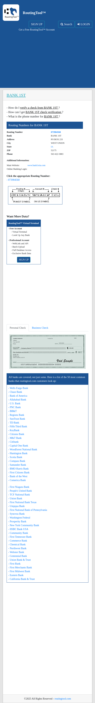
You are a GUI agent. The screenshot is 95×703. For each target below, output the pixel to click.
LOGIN (83, 24)
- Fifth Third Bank (17, 426)
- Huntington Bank (17, 453)
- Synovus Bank (16, 513)
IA (52, 146)
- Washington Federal (19, 517)
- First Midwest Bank (19, 571)
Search (66, 24)
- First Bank (14, 563)
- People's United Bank (20, 490)
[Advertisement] (47, 59)
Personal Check (18, 327)
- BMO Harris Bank (18, 468)
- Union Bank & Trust (19, 559)
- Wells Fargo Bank (18, 388)
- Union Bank (15, 498)
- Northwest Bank (17, 548)
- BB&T (12, 411)
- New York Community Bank (23, 525)
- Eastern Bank (15, 575)
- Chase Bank (15, 392)
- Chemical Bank (17, 544)
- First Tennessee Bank (19, 536)
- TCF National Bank (19, 494)
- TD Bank (13, 422)
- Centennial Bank (17, 556)
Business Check (40, 327)
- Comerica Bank (17, 480)
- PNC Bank (14, 407)
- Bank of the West (17, 476)
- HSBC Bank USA (18, 529)
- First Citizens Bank (18, 472)
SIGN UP (36, 24)
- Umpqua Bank (16, 506)
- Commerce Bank (17, 540)
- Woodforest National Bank (22, 449)
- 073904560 (13, 179)
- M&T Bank (15, 438)
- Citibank (13, 441)
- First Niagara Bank (18, 487)
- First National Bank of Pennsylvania (27, 510)
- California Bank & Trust (21, 579)
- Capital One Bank (18, 445)
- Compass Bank (16, 461)
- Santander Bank (17, 464)
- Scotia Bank (15, 457)
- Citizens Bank (16, 434)
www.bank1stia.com (36, 165)
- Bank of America (17, 395)
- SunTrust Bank (16, 418)
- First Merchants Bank (20, 567)
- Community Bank (18, 533)
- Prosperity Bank (17, 521)
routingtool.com (63, 698)
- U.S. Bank (14, 403)
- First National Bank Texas (22, 502)
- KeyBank (13, 430)
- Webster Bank (16, 552)
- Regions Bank (16, 415)
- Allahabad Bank (17, 399)
